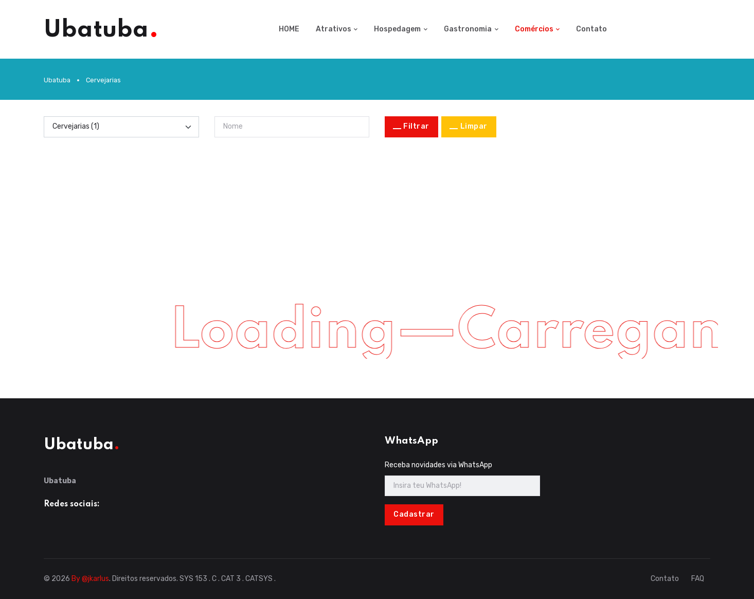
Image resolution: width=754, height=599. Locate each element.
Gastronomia (468, 29)
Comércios (534, 29)
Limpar (474, 126)
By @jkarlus (90, 578)
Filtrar (416, 126)
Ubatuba (57, 80)
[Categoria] (121, 126)
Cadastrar (414, 514)
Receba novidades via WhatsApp (438, 465)
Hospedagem (397, 29)
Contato (591, 29)
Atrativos (333, 29)
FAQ (697, 578)
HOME (289, 29)
